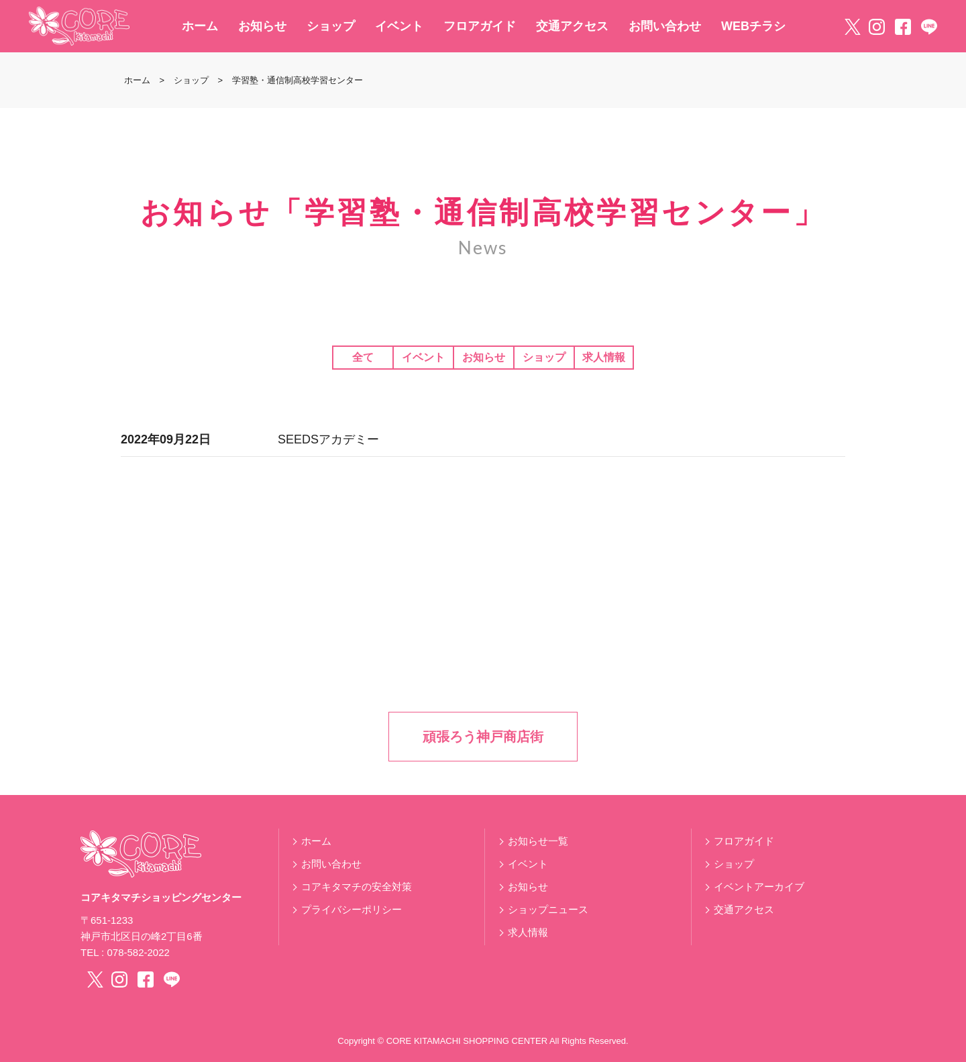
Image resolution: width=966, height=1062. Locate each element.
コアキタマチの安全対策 (356, 886)
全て (363, 357)
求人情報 (603, 357)
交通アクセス (572, 26)
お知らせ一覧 (538, 841)
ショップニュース (548, 909)
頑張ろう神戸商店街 (483, 736)
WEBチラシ (753, 26)
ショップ (331, 26)
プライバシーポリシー (351, 909)
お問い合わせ (665, 26)
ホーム (200, 26)
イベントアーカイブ (759, 886)
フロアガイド (479, 26)
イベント (399, 26)
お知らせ (262, 26)
